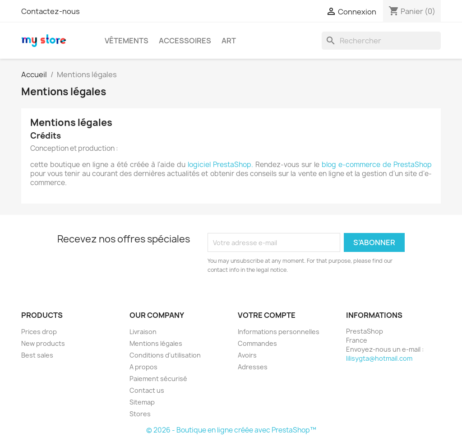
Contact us (146, 390)
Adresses (253, 367)
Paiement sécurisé (158, 378)
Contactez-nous (50, 11)
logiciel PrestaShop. (221, 164)
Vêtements (126, 41)
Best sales (37, 355)
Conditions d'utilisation (165, 355)
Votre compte (267, 315)
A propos (143, 367)
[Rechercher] (381, 41)
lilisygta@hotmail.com (379, 358)
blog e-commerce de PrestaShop (377, 164)
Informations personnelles (278, 331)
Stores (140, 413)
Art (229, 41)
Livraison (143, 331)
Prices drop (39, 331)
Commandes (257, 343)
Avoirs (247, 355)
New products (43, 343)
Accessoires (185, 41)
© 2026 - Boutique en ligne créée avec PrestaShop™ (231, 430)
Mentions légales (155, 343)
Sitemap (142, 402)
